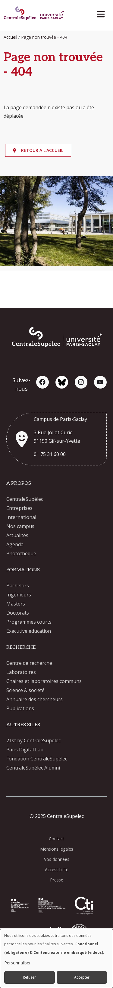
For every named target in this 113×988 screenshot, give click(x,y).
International (21, 517)
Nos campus (20, 526)
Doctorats (17, 612)
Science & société (25, 690)
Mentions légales (56, 849)
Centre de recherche (29, 663)
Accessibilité (56, 869)
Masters (15, 603)
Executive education (28, 631)
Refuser (29, 977)
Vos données (56, 859)
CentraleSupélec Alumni (33, 767)
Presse (56, 880)
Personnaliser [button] (17, 963)
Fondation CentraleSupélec (36, 758)
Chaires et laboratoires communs (44, 681)
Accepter (81, 977)
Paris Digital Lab (24, 749)
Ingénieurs (18, 594)
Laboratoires (21, 672)
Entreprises (19, 508)
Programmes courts (29, 622)
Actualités (17, 535)
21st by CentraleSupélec (33, 740)
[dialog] (56, 958)
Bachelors (17, 585)
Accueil (10, 37)
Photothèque (21, 553)
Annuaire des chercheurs (34, 699)
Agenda (15, 544)
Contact (56, 839)
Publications (20, 708)
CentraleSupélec (24, 499)
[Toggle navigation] (102, 12)
